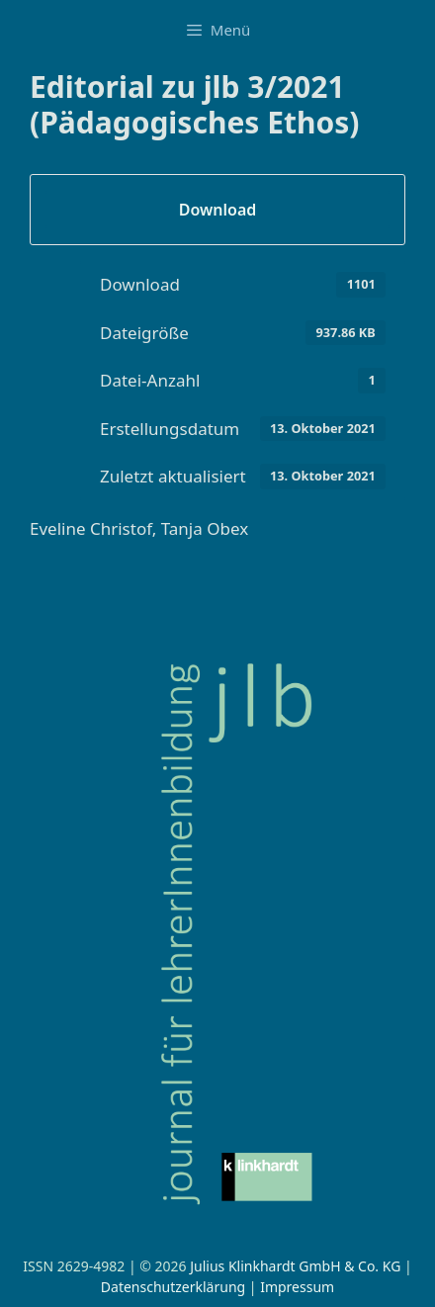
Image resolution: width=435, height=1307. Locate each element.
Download (218, 209)
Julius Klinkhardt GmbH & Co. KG (295, 1266)
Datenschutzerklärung (173, 1286)
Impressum (297, 1286)
